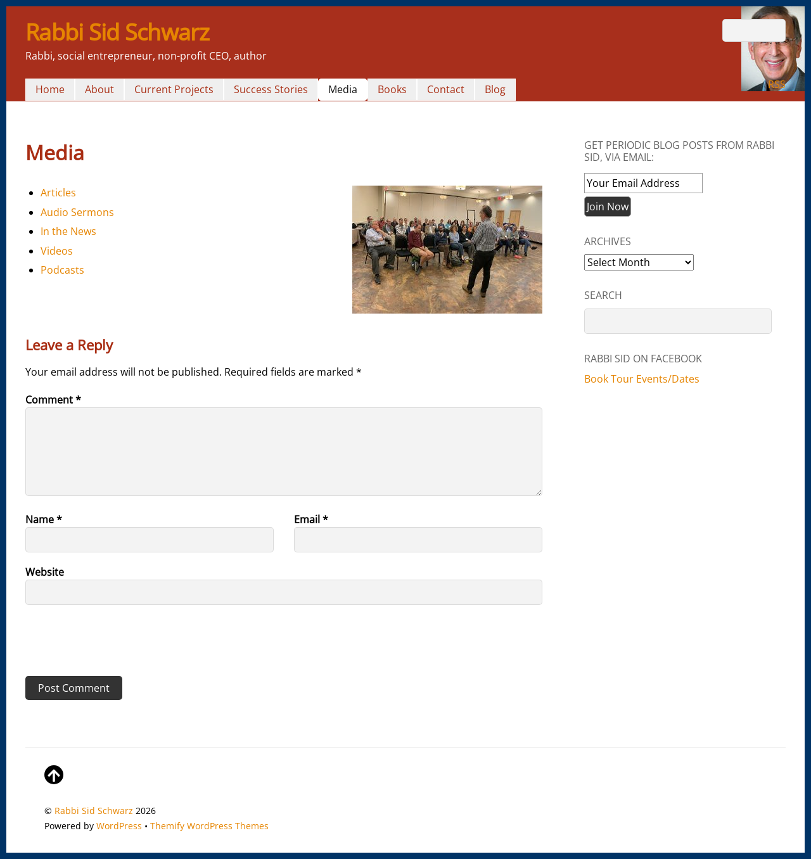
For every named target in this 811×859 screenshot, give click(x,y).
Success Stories (271, 89)
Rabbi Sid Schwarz (93, 811)
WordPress (119, 826)
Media (342, 89)
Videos (57, 251)
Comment (53, 400)
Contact (445, 89)
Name (43, 519)
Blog (495, 89)
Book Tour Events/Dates (641, 379)
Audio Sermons (77, 212)
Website (44, 572)
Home (50, 89)
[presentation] (112, 645)
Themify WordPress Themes (209, 826)
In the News (68, 231)
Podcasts (62, 270)
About (99, 89)
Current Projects (174, 89)
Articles (58, 193)
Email (311, 519)
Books (392, 89)
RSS (777, 84)
